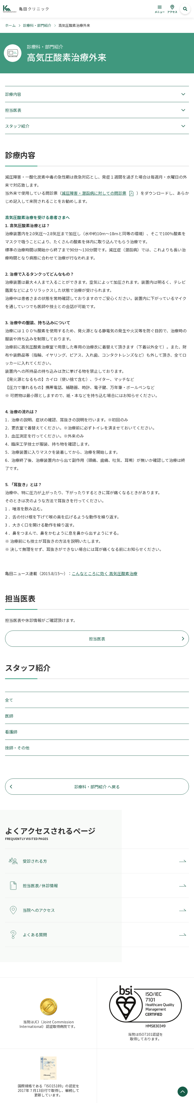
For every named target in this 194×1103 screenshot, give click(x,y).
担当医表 (97, 639)
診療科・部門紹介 (37, 25)
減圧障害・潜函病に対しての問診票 (94, 193)
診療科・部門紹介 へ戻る (97, 787)
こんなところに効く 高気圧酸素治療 (104, 573)
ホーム (10, 25)
